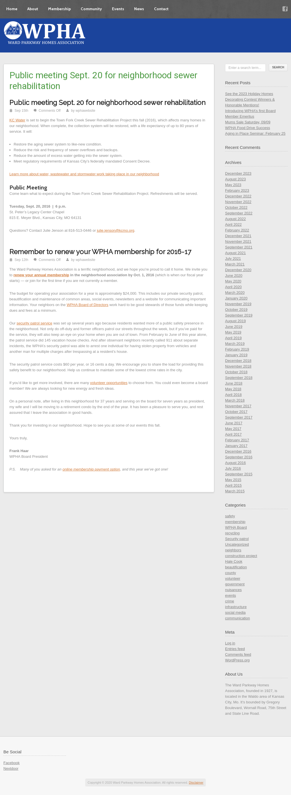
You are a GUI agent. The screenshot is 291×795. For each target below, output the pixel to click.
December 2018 (238, 361)
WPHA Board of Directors (88, 305)
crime (229, 601)
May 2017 (233, 429)
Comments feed (238, 654)
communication (237, 618)
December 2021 (238, 236)
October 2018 (236, 372)
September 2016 (238, 457)
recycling (232, 533)
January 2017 (236, 446)
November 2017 (238, 406)
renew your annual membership (41, 275)
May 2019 (233, 332)
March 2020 (235, 292)
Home (11, 8)
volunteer (232, 578)
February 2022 (237, 230)
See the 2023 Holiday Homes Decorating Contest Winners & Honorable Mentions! (250, 99)
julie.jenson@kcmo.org (115, 230)
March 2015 (235, 491)
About (32, 8)
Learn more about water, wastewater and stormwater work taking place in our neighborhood (84, 174)
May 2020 (233, 281)
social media (235, 612)
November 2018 (238, 366)
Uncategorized (237, 544)
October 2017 (236, 412)
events (230, 595)
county (230, 573)
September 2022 (238, 213)
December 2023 (238, 173)
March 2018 (235, 400)
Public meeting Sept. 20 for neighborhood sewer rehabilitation (107, 102)
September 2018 (238, 378)
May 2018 (233, 389)
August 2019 (235, 321)
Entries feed (235, 649)
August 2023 (235, 179)
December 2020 (238, 270)
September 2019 (238, 315)
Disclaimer (196, 782)
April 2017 (233, 434)
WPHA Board (236, 527)
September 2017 (238, 417)
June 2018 (233, 383)
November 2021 (238, 241)
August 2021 (235, 253)
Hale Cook (233, 561)
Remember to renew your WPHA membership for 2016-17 (100, 252)
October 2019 (236, 309)
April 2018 (233, 395)
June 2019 (233, 326)
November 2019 (238, 304)
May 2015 (233, 480)
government (235, 584)
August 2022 (235, 219)
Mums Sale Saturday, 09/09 (247, 122)
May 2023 (233, 185)
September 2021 (238, 247)
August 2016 (235, 463)
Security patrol (237, 539)
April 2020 (233, 287)
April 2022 (233, 224)
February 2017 (237, 440)
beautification (236, 567)
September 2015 (238, 474)
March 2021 (235, 264)
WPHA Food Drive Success (247, 128)
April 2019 (233, 338)
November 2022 (238, 202)
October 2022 (236, 207)
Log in (230, 643)
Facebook (11, 763)
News (139, 8)
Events (118, 8)
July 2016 (233, 468)
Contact (161, 8)
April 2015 (233, 485)
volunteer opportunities (109, 383)
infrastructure (236, 607)
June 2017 (233, 423)
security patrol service (34, 323)
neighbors (233, 550)
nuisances (233, 590)
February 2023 (237, 190)
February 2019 (237, 349)
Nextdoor (10, 768)
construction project (241, 556)
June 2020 (233, 275)
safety (230, 516)
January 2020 (236, 298)
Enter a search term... (244, 68)
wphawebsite (85, 111)
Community (91, 8)
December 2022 (238, 196)
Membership (59, 8)
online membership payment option (91, 469)
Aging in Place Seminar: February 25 (255, 133)
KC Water (17, 120)
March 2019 (235, 343)
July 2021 (233, 258)
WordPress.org (237, 660)
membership (235, 522)
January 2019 (236, 355)
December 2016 (238, 451)
